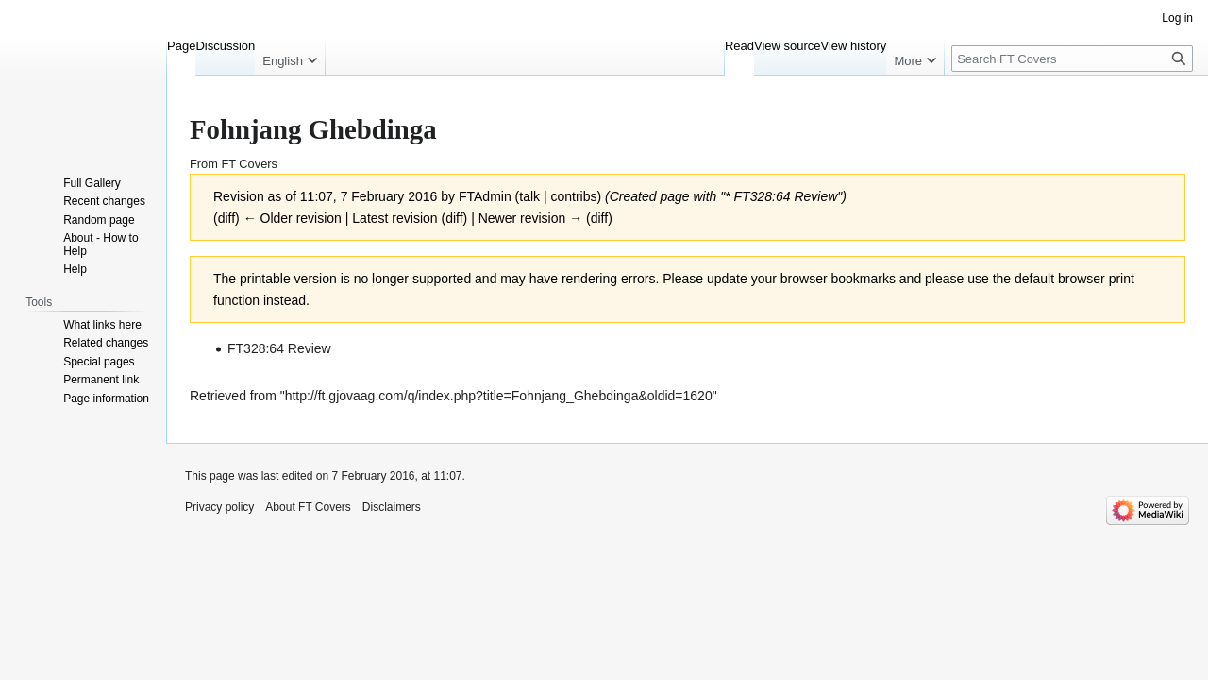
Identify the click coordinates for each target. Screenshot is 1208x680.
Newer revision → (530, 218)
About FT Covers (307, 507)
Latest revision (394, 218)
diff (453, 218)
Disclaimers (391, 507)
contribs (573, 196)
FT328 (753, 196)
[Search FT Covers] (1072, 58)
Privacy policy (219, 507)
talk (529, 196)
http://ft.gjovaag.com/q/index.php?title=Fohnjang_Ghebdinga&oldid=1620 (499, 395)
